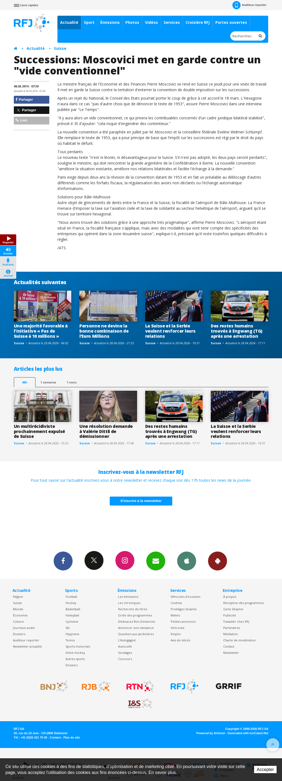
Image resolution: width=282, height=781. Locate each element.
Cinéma (176, 603)
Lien (21, 120)
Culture (18, 621)
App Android (217, 561)
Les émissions (128, 596)
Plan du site (71, 737)
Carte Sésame (233, 609)
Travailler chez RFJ (236, 621)
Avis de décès (180, 640)
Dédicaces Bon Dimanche (136, 621)
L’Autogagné (127, 640)
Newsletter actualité (27, 646)
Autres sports (75, 659)
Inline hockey (75, 652)
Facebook (63, 561)
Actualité (69, 22)
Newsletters (155, 561)
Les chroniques (129, 603)
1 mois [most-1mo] (72, 382)
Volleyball (72, 615)
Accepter (265, 769)
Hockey (71, 603)
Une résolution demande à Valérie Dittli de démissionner (106, 431)
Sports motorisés (78, 646)
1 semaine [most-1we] (48, 382)
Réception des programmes (243, 603)
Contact (228, 646)
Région (18, 596)
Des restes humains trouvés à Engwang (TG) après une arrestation (236, 331)
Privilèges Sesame (184, 609)
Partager (24, 99)
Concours (125, 659)
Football (71, 596)
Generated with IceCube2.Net (248, 733)
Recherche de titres (132, 609)
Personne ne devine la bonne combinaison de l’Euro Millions (104, 331)
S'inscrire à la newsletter (141, 501)
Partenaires (231, 627)
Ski (68, 627)
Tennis (70, 640)
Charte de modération (239, 640)
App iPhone (186, 561)
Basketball (73, 609)
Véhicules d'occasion (185, 596)
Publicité (229, 615)
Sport (89, 22)
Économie (20, 615)
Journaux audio (24, 627)
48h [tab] (24, 382)
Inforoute (177, 627)
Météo (175, 615)
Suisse (60, 48)
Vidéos (151, 22)
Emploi (176, 634)
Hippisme (72, 634)
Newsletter (231, 652)
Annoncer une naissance (136, 627)
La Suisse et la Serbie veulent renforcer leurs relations (170, 331)
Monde (18, 609)
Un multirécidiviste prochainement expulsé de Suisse (39, 431)
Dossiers (19, 634)
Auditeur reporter (26, 640)
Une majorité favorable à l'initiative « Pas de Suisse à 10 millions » (41, 331)
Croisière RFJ (198, 22)
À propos (229, 596)
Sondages (125, 652)
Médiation (230, 634)
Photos (132, 22)
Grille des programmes (135, 615)
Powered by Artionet (210, 733)
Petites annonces (183, 621)
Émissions (110, 22)
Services (172, 22)
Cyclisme (72, 621)
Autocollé (125, 646)
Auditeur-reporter (249, 5)
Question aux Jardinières (136, 634)
